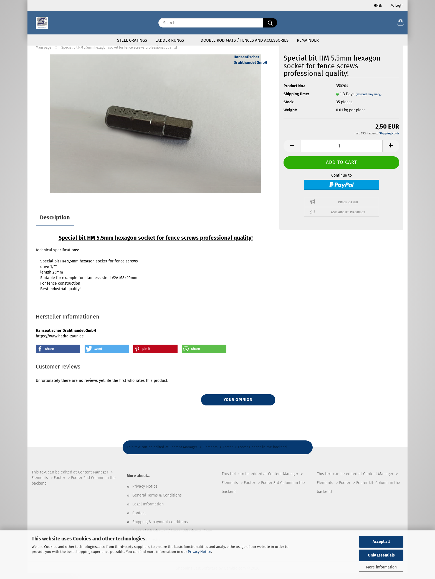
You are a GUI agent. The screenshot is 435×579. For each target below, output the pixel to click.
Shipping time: (296, 100)
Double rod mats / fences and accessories (245, 40)
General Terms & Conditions (157, 501)
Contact (139, 519)
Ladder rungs (169, 40)
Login (397, 5)
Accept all (381, 541)
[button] (401, 22)
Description (55, 223)
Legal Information (148, 510)
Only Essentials (381, 555)
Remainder (308, 40)
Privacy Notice (199, 552)
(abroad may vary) (368, 100)
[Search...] (270, 22)
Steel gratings (132, 40)
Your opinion (238, 406)
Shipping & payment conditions (160, 528)
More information (381, 567)
